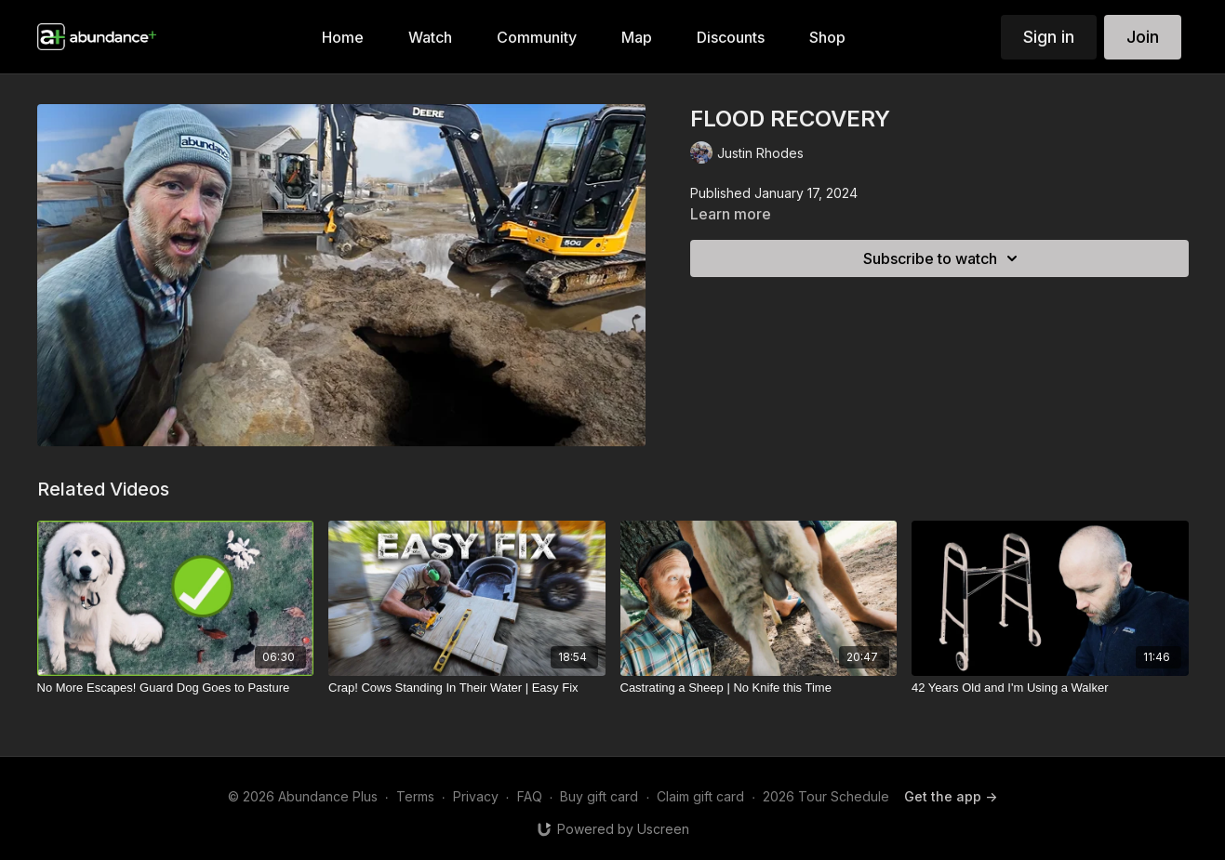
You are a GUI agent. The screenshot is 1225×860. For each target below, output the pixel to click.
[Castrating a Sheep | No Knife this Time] (759, 688)
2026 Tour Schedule (826, 796)
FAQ (529, 796)
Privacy (476, 796)
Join (1142, 36)
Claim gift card (700, 796)
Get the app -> (950, 796)
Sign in (1048, 36)
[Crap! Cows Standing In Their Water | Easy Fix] (467, 688)
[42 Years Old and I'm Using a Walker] (1050, 688)
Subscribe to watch (943, 258)
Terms (415, 796)
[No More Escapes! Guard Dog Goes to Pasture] (175, 688)
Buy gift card (599, 796)
